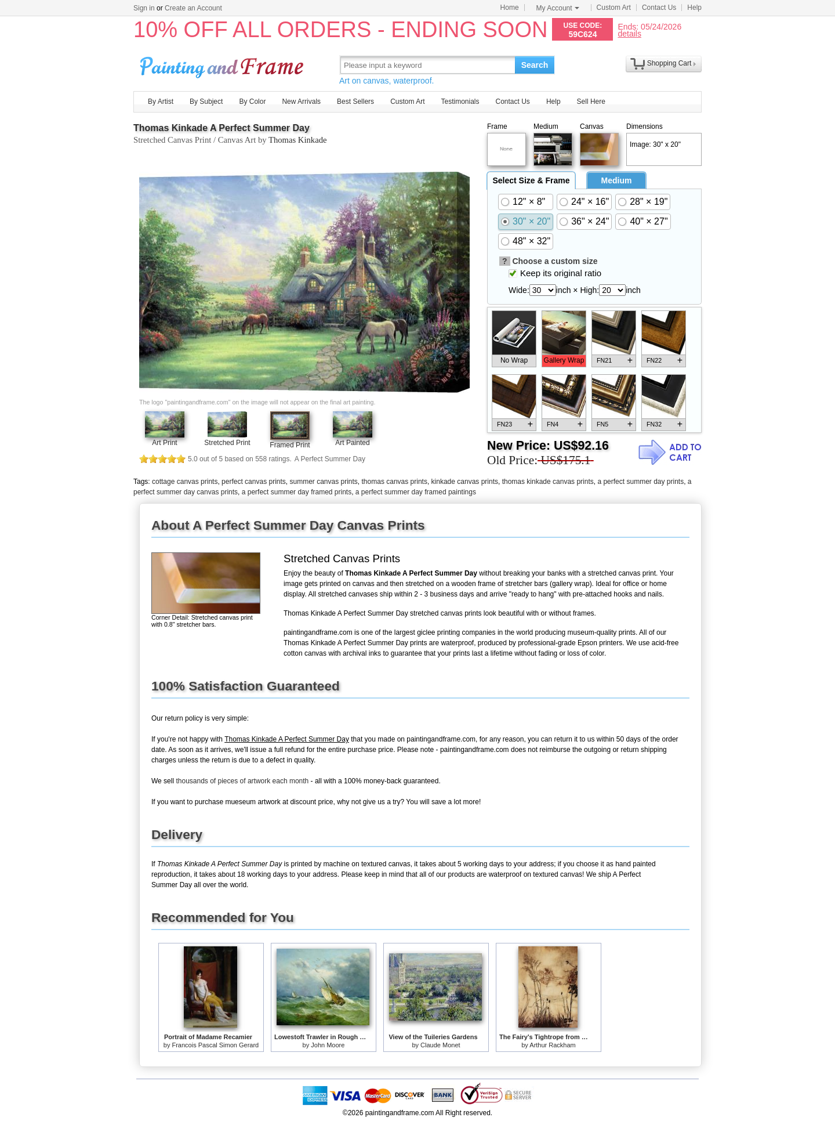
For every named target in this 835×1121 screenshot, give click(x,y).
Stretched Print (227, 443)
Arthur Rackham (552, 1045)
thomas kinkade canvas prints (548, 482)
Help (694, 7)
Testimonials (460, 101)
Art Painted (352, 443)
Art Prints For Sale (223, 65)
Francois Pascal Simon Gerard (215, 1045)
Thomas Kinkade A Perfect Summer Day (221, 128)
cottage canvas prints (184, 482)
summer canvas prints (323, 482)
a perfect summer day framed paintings (415, 492)
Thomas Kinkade (297, 139)
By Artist (160, 101)
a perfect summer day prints (640, 482)
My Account (557, 8)
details (629, 33)
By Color (252, 101)
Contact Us (659, 7)
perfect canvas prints (254, 482)
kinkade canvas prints (464, 482)
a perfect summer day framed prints (296, 492)
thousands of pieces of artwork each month (242, 781)
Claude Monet (440, 1045)
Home (509, 7)
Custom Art (614, 7)
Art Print (164, 443)
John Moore (327, 1045)
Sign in (144, 8)
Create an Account (193, 8)
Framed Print (290, 445)
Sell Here (591, 101)
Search (535, 65)
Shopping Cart (669, 63)
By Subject (206, 101)
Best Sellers (355, 101)
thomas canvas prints (394, 482)
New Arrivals (301, 101)
